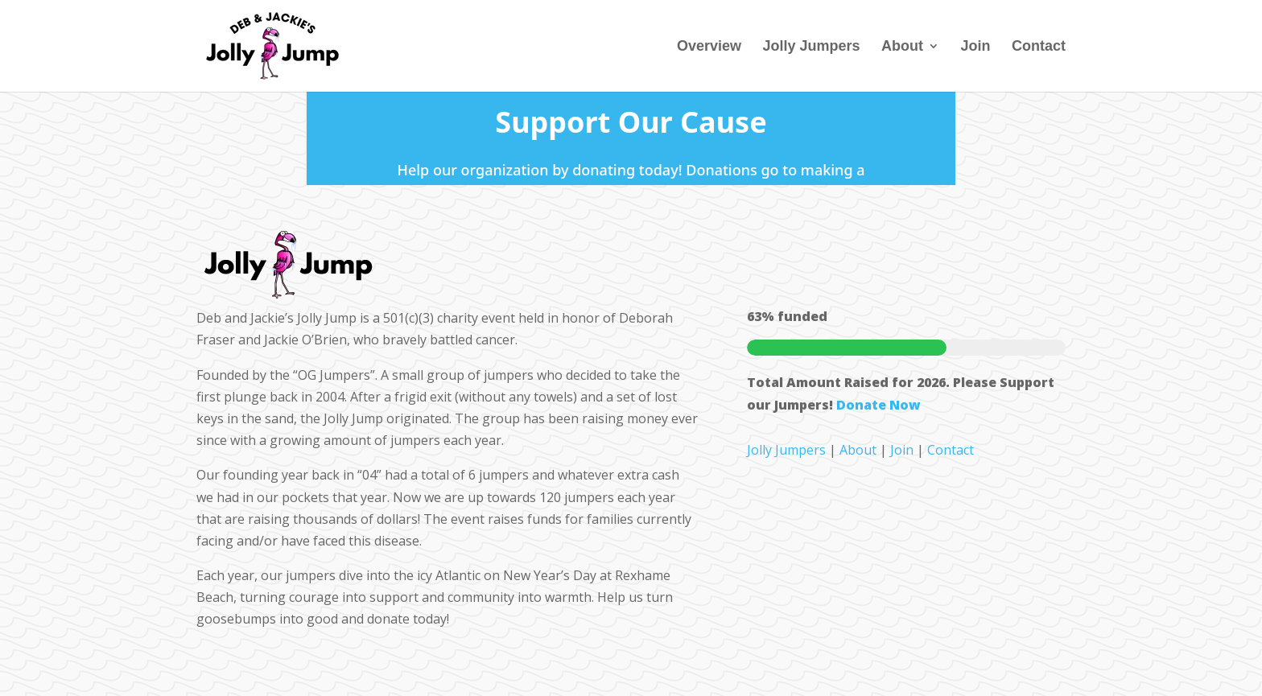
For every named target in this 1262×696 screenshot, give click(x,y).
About (902, 47)
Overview (709, 47)
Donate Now (878, 405)
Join (976, 47)
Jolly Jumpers (811, 47)
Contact (1039, 47)
